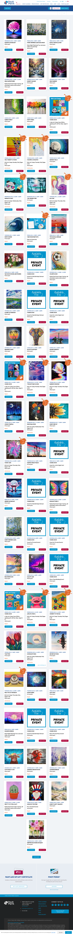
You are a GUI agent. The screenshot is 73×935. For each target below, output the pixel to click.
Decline (61, 932)
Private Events (35, 4)
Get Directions (25, 906)
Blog (59, 4)
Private (64, 8)
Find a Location (55, 1)
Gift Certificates (44, 4)
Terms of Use (10, 922)
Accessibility (21, 922)
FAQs (51, 4)
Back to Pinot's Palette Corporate (12, 895)
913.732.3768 (24, 910)
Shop (55, 4)
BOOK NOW (19, 49)
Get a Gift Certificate (18, 886)
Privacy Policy (16, 922)
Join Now (54, 886)
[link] (64, 13)
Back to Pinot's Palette (41, 1)
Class (7, 8)
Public (56, 8)
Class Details (8, 49)
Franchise (48, 1)
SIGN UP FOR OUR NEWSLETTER (60, 911)
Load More (36, 857)
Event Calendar (26, 4)
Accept (68, 932)
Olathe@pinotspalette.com (27, 908)
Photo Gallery (65, 4)
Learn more (53, 932)
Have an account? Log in (54, 889)
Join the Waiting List (42, 665)
